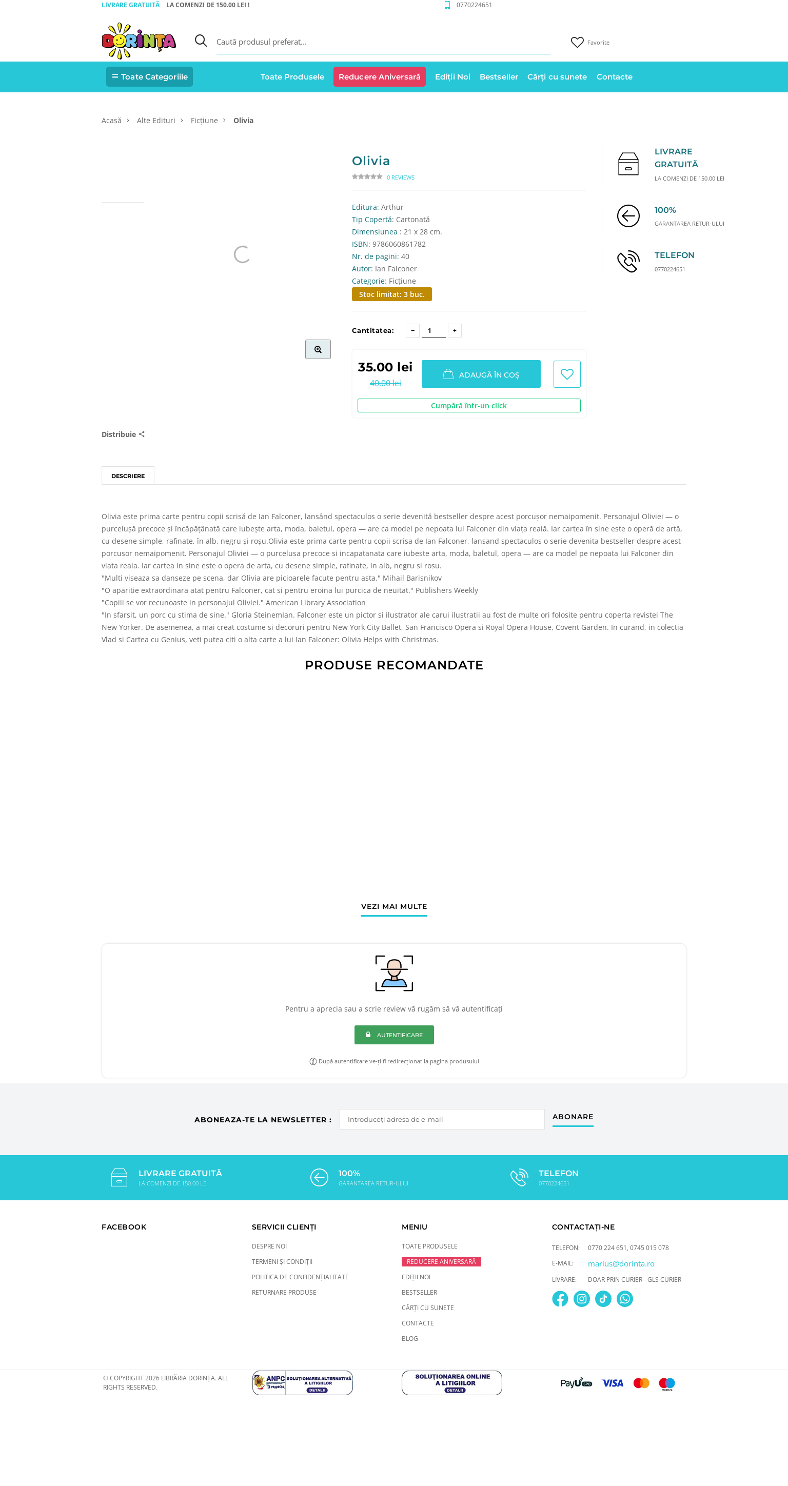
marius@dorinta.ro (621, 1263)
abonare (573, 1117)
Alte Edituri (156, 120)
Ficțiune (204, 120)
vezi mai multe (394, 907)
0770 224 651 (607, 1247)
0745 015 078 (649, 1247)
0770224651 (475, 5)
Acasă (112, 120)
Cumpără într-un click (469, 405)
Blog (410, 1338)
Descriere (128, 476)
